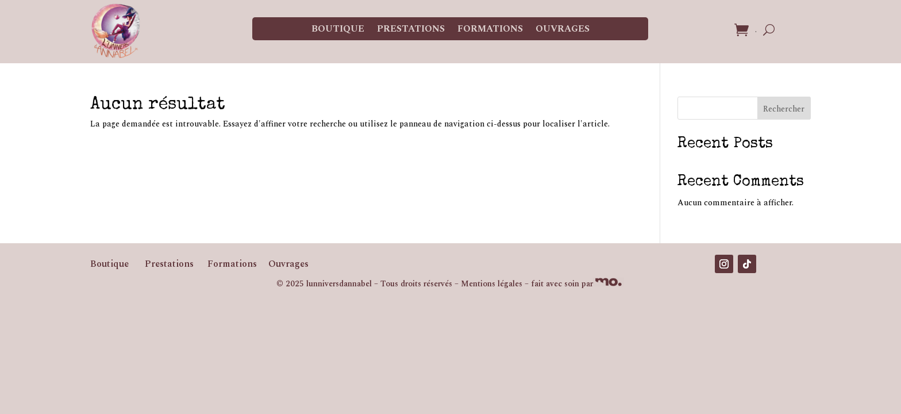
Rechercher (783, 109)
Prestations (411, 29)
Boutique (337, 29)
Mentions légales (491, 284)
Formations (490, 29)
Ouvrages (563, 29)
